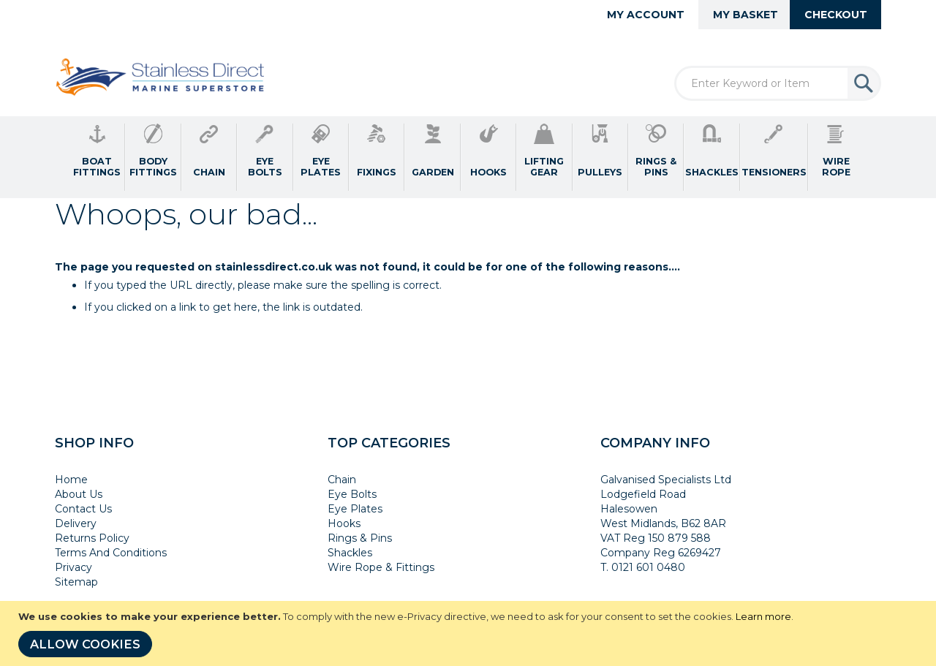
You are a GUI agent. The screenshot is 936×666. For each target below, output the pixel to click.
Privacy (73, 567)
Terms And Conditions (111, 552)
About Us (78, 494)
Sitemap (76, 582)
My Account (645, 14)
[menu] (468, 157)
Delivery (76, 523)
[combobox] (777, 83)
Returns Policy (92, 538)
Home (71, 479)
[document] (469, 633)
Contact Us (83, 508)
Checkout (835, 14)
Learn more (763, 616)
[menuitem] (97, 157)
